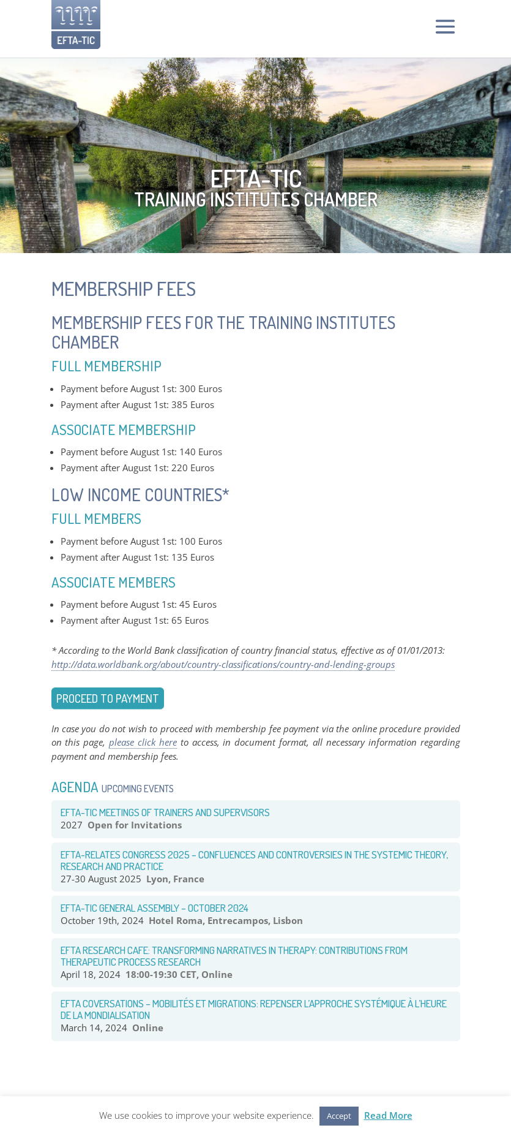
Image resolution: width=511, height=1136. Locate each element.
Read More (388, 1115)
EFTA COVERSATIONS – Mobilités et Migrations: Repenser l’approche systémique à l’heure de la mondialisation (254, 1009)
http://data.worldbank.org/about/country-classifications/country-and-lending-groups (223, 664)
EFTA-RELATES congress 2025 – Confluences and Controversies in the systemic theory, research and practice (254, 860)
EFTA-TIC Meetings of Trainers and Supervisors (165, 812)
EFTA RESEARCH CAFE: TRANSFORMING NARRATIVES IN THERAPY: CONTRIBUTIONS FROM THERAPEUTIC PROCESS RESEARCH (234, 956)
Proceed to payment (107, 698)
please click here (143, 742)
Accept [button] (339, 1115)
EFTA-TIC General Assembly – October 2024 (154, 907)
